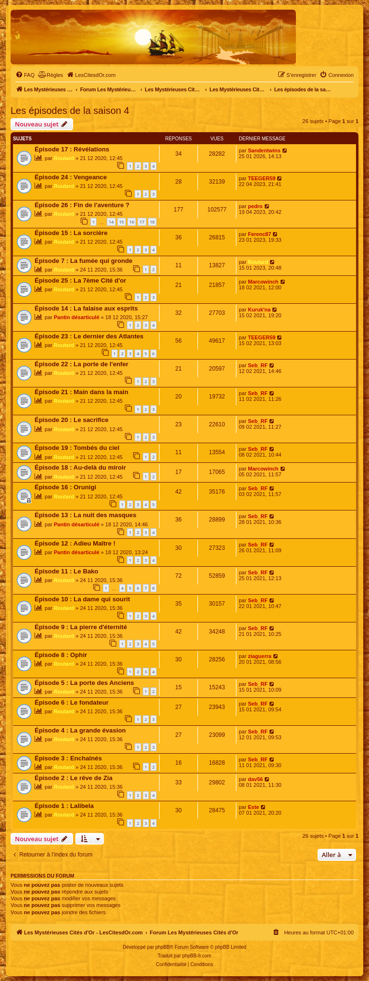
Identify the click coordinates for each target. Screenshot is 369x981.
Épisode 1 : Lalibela (64, 805)
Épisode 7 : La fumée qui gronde (84, 260)
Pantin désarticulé (76, 317)
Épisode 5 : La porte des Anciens (84, 682)
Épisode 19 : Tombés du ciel (77, 447)
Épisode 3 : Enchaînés (68, 758)
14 (111, 222)
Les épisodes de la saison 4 (70, 110)
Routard (64, 158)
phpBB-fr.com (196, 955)
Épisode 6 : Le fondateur (72, 702)
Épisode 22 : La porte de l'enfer (81, 364)
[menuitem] (25, 75)
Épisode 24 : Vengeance (71, 177)
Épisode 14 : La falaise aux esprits (86, 308)
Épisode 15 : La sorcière (71, 232)
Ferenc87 (259, 234)
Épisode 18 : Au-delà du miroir (80, 467)
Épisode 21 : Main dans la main (81, 392)
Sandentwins (264, 150)
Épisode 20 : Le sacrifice (72, 419)
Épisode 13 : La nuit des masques (85, 515)
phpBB (162, 947)
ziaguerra (259, 656)
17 (141, 222)
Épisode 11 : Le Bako (66, 571)
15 (121, 222)
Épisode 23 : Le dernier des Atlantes (89, 336)
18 (152, 222)
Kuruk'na (259, 309)
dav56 (255, 779)
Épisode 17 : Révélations (72, 149)
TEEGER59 (261, 178)
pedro (255, 206)
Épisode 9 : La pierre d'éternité (81, 627)
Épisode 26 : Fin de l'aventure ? (82, 205)
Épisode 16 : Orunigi (65, 487)
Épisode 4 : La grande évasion (80, 730)
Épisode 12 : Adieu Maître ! (75, 543)
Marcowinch (263, 282)
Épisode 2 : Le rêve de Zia (73, 778)
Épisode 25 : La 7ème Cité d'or (80, 280)
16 (131, 222)
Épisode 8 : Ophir (61, 654)
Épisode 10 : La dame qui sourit (82, 599)
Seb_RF (258, 365)
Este (253, 807)
